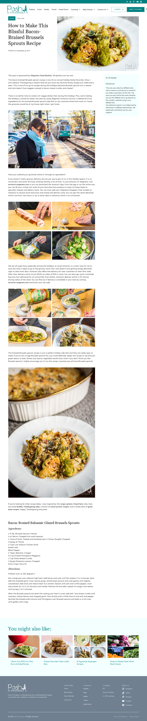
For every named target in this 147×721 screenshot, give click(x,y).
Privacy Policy (134, 717)
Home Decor (63, 9)
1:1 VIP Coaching (108, 696)
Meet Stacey (68, 692)
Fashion (32, 9)
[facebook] (141, 2)
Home (66, 688)
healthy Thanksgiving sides (28, 506)
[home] (17, 9)
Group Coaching (108, 692)
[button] (76, 9)
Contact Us (68, 700)
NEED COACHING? (135, 9)
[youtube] (137, 2)
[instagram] (127, 2)
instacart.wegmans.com (18, 184)
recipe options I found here (71, 504)
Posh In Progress (19, 717)
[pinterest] (134, 2)
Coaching (74, 9)
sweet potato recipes (59, 506)
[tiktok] (130, 2)
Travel (53, 9)
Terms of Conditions (120, 717)
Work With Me (69, 696)
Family (46, 9)
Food (39, 9)
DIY (104, 688)
